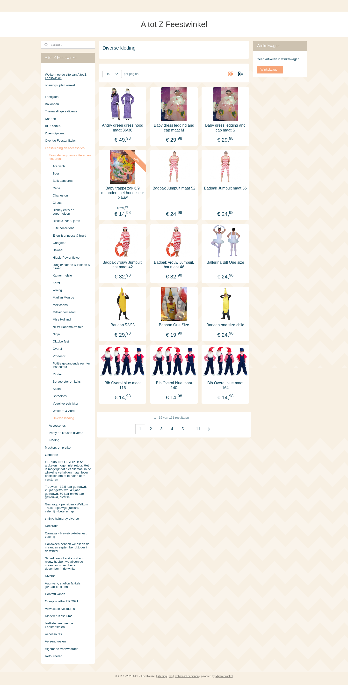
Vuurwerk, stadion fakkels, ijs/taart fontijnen (63, 585)
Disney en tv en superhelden (63, 211)
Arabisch (59, 166)
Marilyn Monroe (63, 297)
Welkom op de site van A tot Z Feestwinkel (66, 76)
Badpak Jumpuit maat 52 (173, 188)
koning (57, 290)
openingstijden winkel (60, 85)
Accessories (57, 425)
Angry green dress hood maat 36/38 (122, 127)
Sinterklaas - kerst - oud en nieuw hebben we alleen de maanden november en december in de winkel (64, 563)
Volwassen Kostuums (60, 609)
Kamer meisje (62, 275)
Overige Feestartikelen (61, 140)
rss (171, 676)
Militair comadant (64, 312)
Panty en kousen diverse (66, 433)
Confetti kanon (55, 594)
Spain (57, 389)
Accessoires (53, 634)
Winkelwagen (270, 69)
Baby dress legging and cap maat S (225, 127)
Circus (57, 202)
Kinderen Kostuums (58, 616)
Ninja (56, 334)
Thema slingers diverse (61, 111)
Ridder (57, 374)
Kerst (56, 283)
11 (198, 429)
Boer (56, 173)
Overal (57, 348)
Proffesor (59, 356)
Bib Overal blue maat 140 (174, 385)
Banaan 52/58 (123, 325)
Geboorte (51, 455)
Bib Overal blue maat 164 (225, 385)
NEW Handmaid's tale (68, 327)
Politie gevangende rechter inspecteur (71, 365)
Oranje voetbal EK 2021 (61, 601)
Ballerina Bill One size (225, 262)
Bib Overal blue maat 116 (123, 385)
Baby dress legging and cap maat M (174, 127)
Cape (56, 188)
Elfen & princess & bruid (69, 235)
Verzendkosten (55, 641)
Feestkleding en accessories (65, 148)
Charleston (60, 195)
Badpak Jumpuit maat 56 (225, 188)
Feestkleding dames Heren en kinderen (70, 156)
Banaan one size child (225, 325)
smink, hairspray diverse (62, 518)
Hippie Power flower (67, 257)
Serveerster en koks (67, 381)
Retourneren (53, 656)
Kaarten (50, 119)
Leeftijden (51, 97)
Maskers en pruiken (58, 447)
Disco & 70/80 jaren (66, 221)
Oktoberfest (61, 341)
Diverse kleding (63, 418)
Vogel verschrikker (65, 403)
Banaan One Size (174, 325)
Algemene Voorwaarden (62, 649)
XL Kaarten (53, 126)
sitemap (162, 676)
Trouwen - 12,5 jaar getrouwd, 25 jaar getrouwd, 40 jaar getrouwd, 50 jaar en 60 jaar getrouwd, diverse (66, 492)
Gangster (59, 243)
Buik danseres (62, 180)
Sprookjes (60, 396)
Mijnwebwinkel (224, 676)
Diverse (50, 576)
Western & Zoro (64, 411)
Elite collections (63, 228)
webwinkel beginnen (187, 676)
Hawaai (58, 250)
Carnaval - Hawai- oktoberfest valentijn (66, 535)
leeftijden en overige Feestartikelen (59, 624)
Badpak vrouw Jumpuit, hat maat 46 (174, 264)
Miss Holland (62, 319)
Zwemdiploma (55, 133)
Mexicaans (60, 305)
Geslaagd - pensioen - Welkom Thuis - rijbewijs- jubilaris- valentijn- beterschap (66, 508)
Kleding (54, 440)
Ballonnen (52, 104)
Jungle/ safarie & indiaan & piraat (71, 266)
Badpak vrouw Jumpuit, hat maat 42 (122, 264)
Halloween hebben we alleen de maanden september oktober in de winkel (67, 547)
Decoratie (51, 526)
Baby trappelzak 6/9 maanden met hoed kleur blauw (122, 192)
